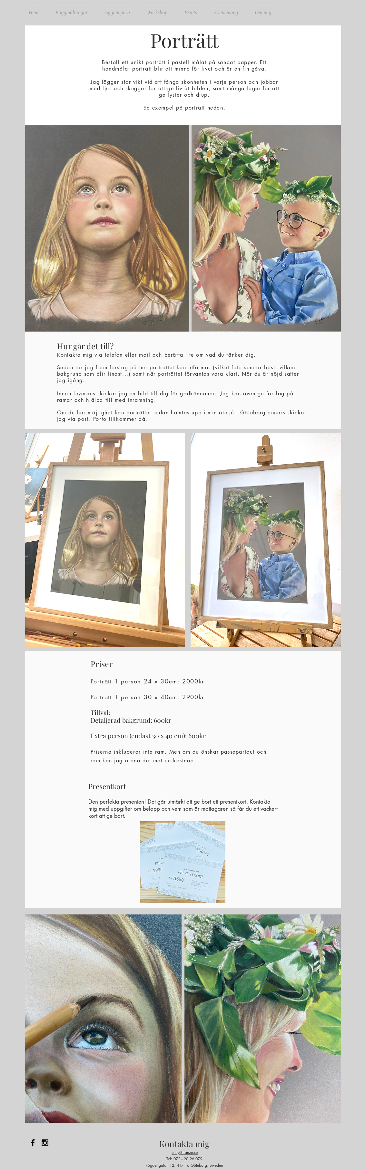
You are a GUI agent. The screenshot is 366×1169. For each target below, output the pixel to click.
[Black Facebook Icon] (32, 1142)
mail (144, 355)
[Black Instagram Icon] (45, 1142)
